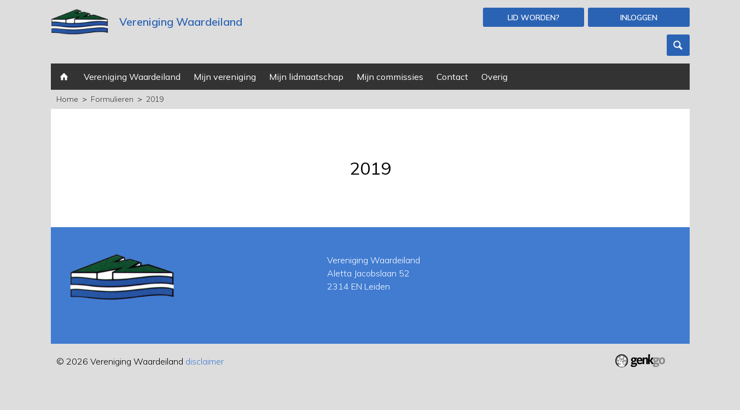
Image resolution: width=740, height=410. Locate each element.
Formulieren (112, 99)
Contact (452, 76)
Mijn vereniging (225, 76)
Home (64, 76)
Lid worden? (534, 17)
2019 (155, 99)
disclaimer (204, 361)
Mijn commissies (390, 76)
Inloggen (638, 17)
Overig (494, 76)
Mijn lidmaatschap (306, 76)
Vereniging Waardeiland (132, 76)
